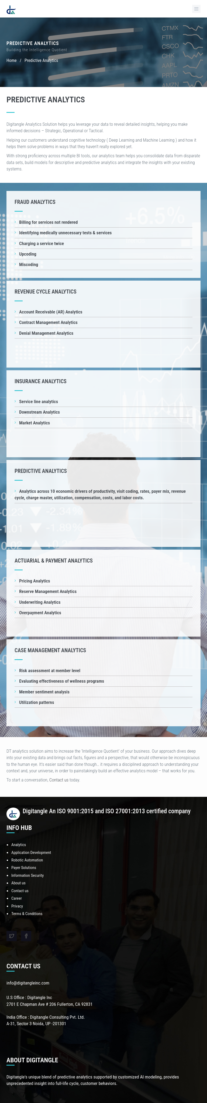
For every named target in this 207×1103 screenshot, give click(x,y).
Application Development (31, 852)
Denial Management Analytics (46, 333)
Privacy (17, 906)
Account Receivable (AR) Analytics (50, 312)
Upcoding (27, 254)
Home (11, 60)
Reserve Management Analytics (48, 591)
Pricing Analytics (34, 581)
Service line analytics (38, 401)
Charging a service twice (41, 243)
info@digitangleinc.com (27, 983)
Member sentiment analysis (44, 691)
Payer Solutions (23, 867)
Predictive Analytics (41, 60)
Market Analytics (34, 422)
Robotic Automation (27, 860)
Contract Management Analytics (48, 322)
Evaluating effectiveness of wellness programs (61, 681)
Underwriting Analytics (40, 602)
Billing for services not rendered (48, 222)
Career (16, 898)
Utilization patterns (36, 702)
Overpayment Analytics (40, 612)
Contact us (58, 780)
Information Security (27, 875)
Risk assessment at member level (49, 670)
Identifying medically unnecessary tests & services (65, 232)
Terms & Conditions (27, 913)
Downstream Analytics (39, 412)
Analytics (18, 844)
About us (18, 883)
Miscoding (28, 264)
